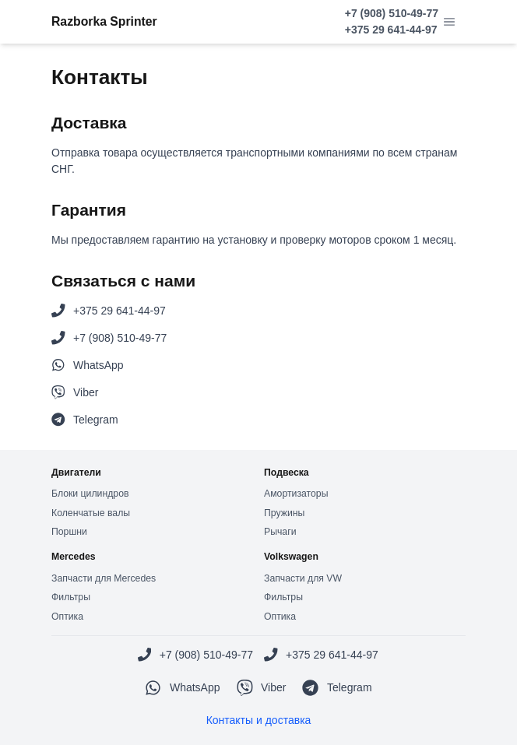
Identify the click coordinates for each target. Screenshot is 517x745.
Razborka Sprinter (104, 21)
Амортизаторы (296, 493)
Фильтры (70, 597)
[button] (449, 22)
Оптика (67, 616)
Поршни (69, 531)
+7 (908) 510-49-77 (391, 13)
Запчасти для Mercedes (103, 578)
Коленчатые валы (90, 513)
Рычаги (280, 531)
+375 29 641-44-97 (391, 29)
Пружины (284, 513)
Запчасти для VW (303, 578)
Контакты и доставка (258, 720)
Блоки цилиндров (90, 493)
